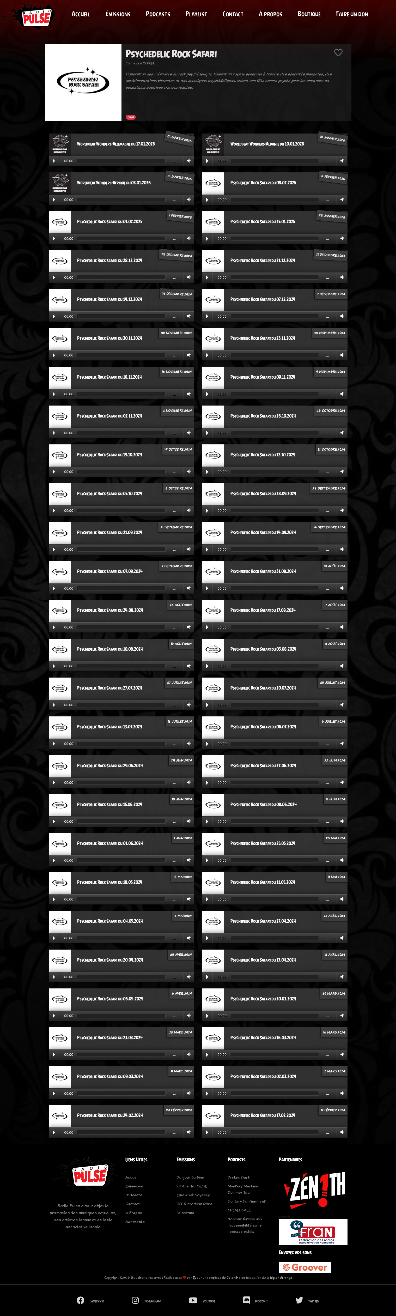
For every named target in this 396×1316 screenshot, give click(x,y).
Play (54, 161)
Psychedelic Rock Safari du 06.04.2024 (110, 999)
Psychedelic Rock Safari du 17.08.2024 (263, 610)
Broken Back (238, 1177)
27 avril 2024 (334, 915)
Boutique (309, 13)
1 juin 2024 (183, 838)
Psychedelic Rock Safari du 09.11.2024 (262, 377)
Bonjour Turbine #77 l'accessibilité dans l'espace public (245, 1225)
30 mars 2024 (333, 993)
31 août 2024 (334, 566)
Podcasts (158, 13)
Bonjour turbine (190, 1177)
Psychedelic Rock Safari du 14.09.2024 (263, 532)
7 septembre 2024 (177, 566)
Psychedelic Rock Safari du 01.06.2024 (110, 843)
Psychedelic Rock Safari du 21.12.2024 (262, 260)
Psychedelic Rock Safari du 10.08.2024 (110, 649)
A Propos (133, 1212)
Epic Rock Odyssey (193, 1195)
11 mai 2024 (336, 876)
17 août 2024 (335, 604)
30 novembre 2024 (176, 332)
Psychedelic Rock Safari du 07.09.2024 (110, 571)
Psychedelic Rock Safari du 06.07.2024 (263, 727)
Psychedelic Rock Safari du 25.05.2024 (262, 843)
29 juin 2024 (181, 760)
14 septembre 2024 (329, 527)
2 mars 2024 (334, 1071)
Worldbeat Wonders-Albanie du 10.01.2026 (267, 144)
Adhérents (135, 1221)
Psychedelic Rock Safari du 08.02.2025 (263, 182)
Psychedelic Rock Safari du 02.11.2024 (109, 416)
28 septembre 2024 (329, 488)
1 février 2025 (180, 216)
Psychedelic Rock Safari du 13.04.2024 (263, 960)
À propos (270, 13)
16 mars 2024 (334, 1032)
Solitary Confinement (247, 1201)
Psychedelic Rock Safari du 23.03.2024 (110, 1037)
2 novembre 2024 (177, 410)
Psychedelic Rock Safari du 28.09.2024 (263, 493)
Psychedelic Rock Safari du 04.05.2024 (110, 921)
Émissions (118, 13)
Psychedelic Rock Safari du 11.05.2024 (262, 882)
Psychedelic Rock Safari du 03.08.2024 (263, 649)
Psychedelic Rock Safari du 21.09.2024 (109, 532)
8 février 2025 (333, 177)
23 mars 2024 (180, 1032)
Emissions (134, 1186)
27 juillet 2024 (179, 682)
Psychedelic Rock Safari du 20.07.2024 (263, 688)
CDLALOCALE (239, 1210)
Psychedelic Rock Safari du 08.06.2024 (263, 804)
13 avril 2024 (335, 954)
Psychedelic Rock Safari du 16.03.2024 (263, 1037)
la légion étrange (279, 1277)
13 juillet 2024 (180, 721)
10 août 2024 (181, 643)
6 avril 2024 (182, 993)
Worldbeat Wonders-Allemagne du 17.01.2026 (116, 144)
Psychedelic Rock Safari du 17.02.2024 (262, 1115)
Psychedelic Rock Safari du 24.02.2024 (110, 1115)
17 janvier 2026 (179, 138)
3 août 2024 (335, 643)
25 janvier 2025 (332, 216)
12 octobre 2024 (331, 449)
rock (130, 117)
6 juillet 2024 (333, 721)
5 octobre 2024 (178, 488)
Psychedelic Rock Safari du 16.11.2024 (109, 377)
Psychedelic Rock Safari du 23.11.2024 (262, 338)
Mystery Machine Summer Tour (243, 1189)
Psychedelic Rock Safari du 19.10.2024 (109, 454)
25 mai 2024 (335, 838)
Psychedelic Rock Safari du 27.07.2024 (109, 688)
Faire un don (352, 13)
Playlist (196, 13)
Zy (194, 1277)
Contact (233, 13)
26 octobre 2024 (331, 410)
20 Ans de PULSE (191, 1186)
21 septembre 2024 (176, 527)
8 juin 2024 (335, 799)
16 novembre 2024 (177, 371)
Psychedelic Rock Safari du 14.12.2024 (109, 299)
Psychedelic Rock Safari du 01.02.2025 (109, 221)
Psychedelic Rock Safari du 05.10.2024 (109, 493)
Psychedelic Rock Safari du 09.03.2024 (110, 1076)
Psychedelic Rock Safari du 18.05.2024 (109, 882)
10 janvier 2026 (332, 138)
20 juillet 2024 (332, 682)
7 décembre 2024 (331, 294)
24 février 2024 (179, 1110)
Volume (187, 160)
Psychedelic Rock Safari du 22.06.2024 (263, 765)
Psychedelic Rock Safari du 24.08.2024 (110, 610)
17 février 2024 (333, 1110)
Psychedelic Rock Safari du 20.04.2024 (110, 960)
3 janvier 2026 (179, 177)
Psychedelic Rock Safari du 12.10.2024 (262, 454)
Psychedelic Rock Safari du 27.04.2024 (263, 921)
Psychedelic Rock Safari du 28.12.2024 (109, 260)
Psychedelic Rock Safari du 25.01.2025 (262, 221)
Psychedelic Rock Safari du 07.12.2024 (262, 299)
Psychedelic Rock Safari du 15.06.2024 (109, 804)
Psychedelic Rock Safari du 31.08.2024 (263, 571)
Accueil (81, 13)
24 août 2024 (181, 604)
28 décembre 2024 (176, 255)
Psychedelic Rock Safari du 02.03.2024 (263, 1076)
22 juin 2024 (335, 760)
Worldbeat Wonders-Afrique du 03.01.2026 (114, 182)
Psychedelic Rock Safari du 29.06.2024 (110, 765)
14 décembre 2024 (177, 294)
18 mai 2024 (183, 876)
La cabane (185, 1212)
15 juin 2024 (182, 799)
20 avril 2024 (181, 954)
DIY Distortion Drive (194, 1203)
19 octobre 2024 (178, 449)
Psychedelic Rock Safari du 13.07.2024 (109, 727)
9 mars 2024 (181, 1071)
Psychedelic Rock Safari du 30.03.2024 (263, 999)
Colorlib (232, 1277)
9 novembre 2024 (330, 371)
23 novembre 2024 (329, 332)
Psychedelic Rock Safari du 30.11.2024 (109, 338)
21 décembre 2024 (330, 255)
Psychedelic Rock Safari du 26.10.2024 (263, 416)
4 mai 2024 (183, 915)
